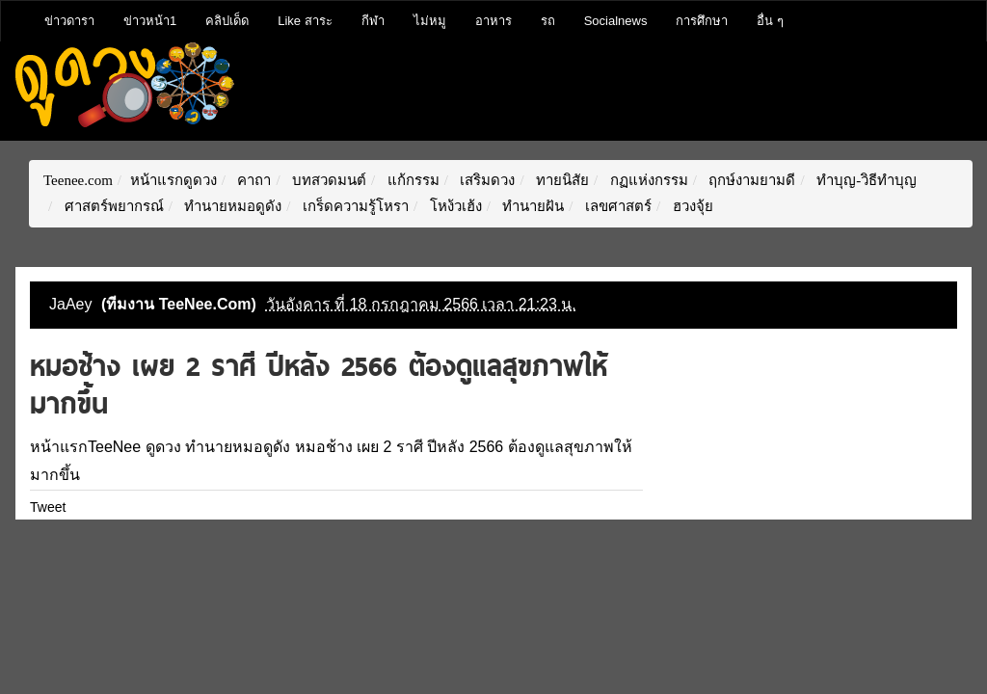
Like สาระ (305, 20)
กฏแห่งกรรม (647, 180)
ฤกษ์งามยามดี (751, 180)
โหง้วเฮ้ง (454, 206)
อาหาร (493, 20)
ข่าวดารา (69, 20)
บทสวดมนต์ (327, 180)
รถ (548, 20)
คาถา (253, 180)
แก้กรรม (412, 180)
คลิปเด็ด (227, 20)
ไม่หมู (429, 20)
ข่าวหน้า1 (149, 20)
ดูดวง (163, 447)
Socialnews (616, 20)
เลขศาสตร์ (616, 206)
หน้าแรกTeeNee (85, 447)
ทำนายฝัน (532, 206)
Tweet (48, 507)
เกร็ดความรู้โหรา (354, 206)
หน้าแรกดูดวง (173, 180)
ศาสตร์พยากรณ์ (112, 206)
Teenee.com (78, 180)
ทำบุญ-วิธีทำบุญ (865, 180)
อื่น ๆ (770, 20)
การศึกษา (702, 20)
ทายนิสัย (560, 180)
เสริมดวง (486, 180)
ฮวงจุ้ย (691, 206)
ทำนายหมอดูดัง (231, 206)
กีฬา (373, 20)
